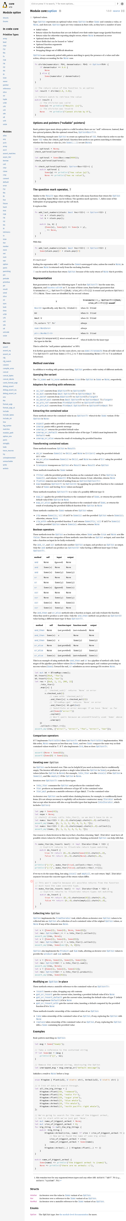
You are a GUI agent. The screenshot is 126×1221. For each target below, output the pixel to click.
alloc (5, 136)
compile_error (8, 368)
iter (4, 243)
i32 (4, 67)
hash (5, 207)
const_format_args (10, 383)
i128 (4, 60)
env (4, 397)
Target (93, 396)
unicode (6, 332)
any (4, 139)
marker (5, 246)
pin (4, 275)
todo (5, 447)
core (11, 3)
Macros (6, 343)
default (6, 182)
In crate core (10, 29)
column (6, 365)
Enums (5, 21)
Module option (12, 12)
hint (4, 211)
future (5, 204)
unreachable (8, 461)
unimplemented (9, 458)
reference (7, 89)
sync (5, 304)
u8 (4, 117)
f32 (4, 49)
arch (4, 143)
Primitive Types (11, 34)
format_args (7, 404)
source (116, 11)
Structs (5, 18)
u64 (4, 114)
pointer (6, 85)
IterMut (33, 1201)
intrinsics (6, 232)
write (5, 465)
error (5, 186)
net (4, 254)
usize (5, 124)
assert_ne (7, 354)
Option (82, 132)
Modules (7, 131)
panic (5, 268)
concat (5, 372)
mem (5, 250)
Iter (31, 1198)
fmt (4, 200)
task (4, 307)
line (4, 422)
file (4, 401)
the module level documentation (73, 1214)
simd (5, 293)
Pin (64, 402)
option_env (7, 436)
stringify (6, 443)
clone (5, 171)
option (5, 264)
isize (5, 78)
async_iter (7, 157)
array (5, 39)
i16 (4, 64)
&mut (60, 393)
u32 (4, 110)
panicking (6, 271)
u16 (4, 106)
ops (4, 261)
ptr (4, 286)
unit (4, 121)
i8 (3, 74)
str (4, 96)
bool (4, 42)
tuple (5, 99)
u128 (5, 103)
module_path (8, 433)
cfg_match (7, 361)
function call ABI (54, 287)
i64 (4, 71)
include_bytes (8, 415)
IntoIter (33, 1195)
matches (6, 429)
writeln (5, 468)
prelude (6, 279)
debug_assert (8, 386)
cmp (4, 175)
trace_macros (8, 451)
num (4, 257)
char (4, 46)
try (4, 454)
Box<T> (90, 132)
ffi (4, 196)
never (5, 81)
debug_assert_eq (9, 390)
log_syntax (7, 426)
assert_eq (7, 351)
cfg (4, 358)
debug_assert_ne (9, 393)
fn (4, 56)
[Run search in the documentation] (72, 4)
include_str (7, 418)
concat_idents (8, 379)
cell (4, 164)
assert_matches (9, 154)
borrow (5, 161)
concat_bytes (8, 376)
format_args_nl (9, 408)
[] (123, 11)
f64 (4, 53)
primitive (6, 282)
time (5, 311)
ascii (5, 150)
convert (6, 179)
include (6, 411)
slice (5, 92)
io (3, 236)
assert (5, 347)
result (5, 289)
